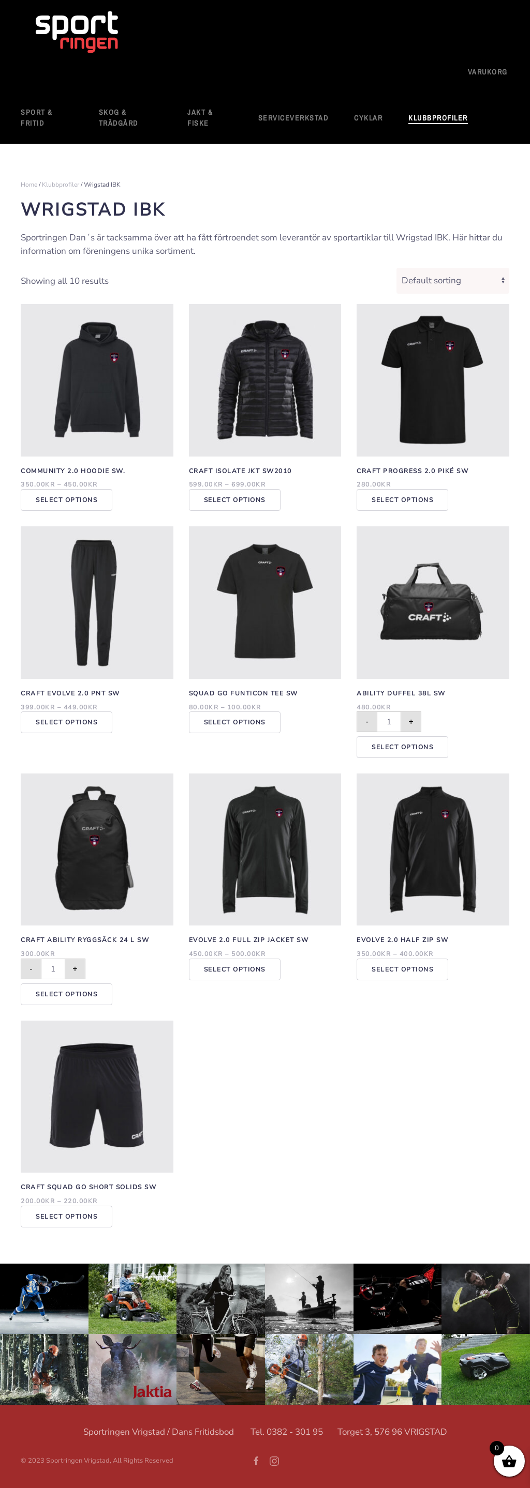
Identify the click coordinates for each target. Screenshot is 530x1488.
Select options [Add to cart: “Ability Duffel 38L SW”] (402, 747)
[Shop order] (452, 281)
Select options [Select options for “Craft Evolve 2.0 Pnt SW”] (66, 722)
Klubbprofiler (60, 184)
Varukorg (488, 72)
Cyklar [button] (368, 118)
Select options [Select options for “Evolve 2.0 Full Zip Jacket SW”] (235, 969)
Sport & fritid (37, 118)
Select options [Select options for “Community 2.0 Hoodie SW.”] (66, 500)
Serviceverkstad (293, 118)
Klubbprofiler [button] (438, 118)
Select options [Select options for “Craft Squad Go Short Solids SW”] (66, 1216)
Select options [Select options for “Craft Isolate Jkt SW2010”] (235, 500)
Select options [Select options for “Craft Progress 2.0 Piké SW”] (402, 500)
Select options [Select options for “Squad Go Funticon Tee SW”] (235, 722)
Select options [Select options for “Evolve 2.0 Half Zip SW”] (402, 969)
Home (29, 184)
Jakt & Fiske (200, 118)
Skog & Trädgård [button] (118, 118)
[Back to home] (78, 33)
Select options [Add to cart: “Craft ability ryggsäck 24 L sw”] (66, 994)
